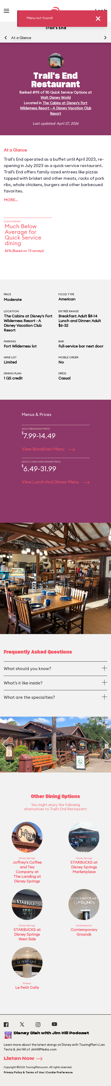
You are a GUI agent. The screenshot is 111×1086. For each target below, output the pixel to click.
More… (11, 199)
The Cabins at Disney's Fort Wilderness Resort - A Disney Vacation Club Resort (55, 108)
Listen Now (25, 1059)
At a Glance (21, 38)
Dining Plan (12, 373)
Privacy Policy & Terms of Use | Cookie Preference (38, 1072)
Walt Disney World (56, 97)
